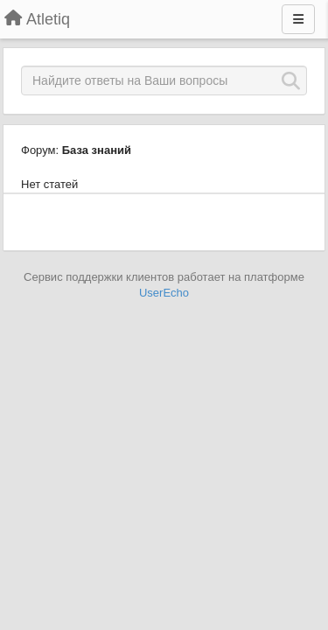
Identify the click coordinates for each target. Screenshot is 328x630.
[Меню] (298, 19)
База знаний (96, 150)
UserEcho (164, 292)
